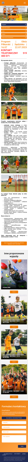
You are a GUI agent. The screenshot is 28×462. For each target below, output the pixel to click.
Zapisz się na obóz (14, 16)
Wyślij (22, 446)
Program (4, 24)
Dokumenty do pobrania (7, 37)
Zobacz (14, 291)
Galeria (3, 34)
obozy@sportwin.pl (8, 453)
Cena (3, 31)
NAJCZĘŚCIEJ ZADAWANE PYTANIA (14, 418)
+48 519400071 (17, 453)
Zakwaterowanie (6, 27)
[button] (2, 13)
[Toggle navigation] (25, 3)
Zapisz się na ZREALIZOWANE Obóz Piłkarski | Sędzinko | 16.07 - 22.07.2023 (14, 243)
